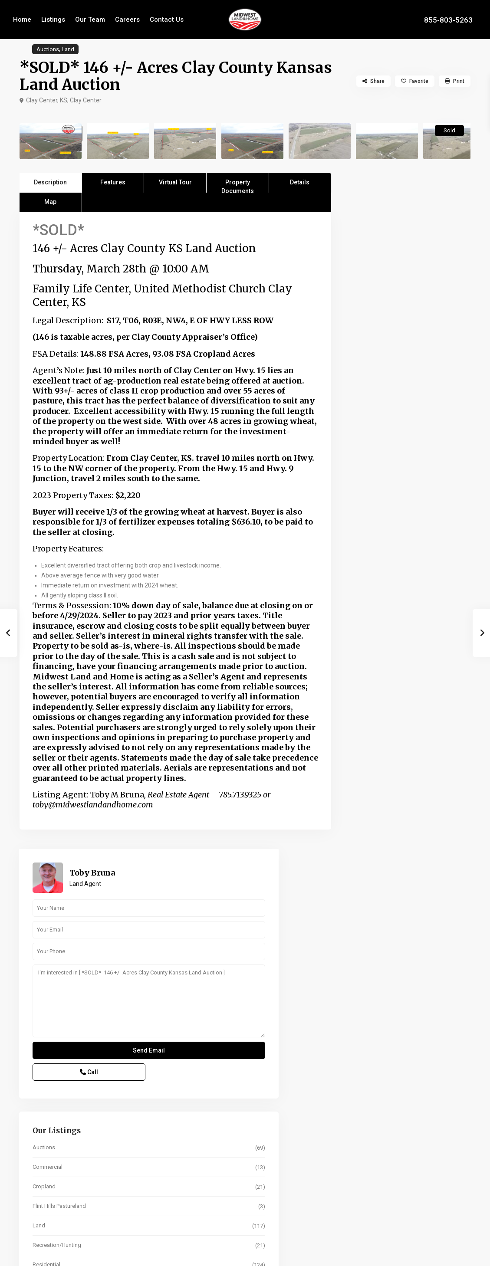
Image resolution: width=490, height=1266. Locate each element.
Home (22, 19)
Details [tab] (299, 182)
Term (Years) (374, 1124)
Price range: (372, 793)
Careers (127, 19)
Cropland (369, 511)
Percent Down (376, 1093)
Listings (53, 19)
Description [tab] (50, 182)
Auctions (47, 49)
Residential (371, 589)
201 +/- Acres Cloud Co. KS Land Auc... (429, 982)
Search (407, 832)
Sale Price (371, 1062)
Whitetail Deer (375, 608)
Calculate (407, 1191)
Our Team (90, 19)
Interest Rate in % (380, 1155)
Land (68, 49)
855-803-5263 (448, 19)
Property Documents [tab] (237, 186)
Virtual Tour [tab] (175, 182)
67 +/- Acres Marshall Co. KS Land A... (425, 910)
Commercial (373, 491)
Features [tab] (112, 182)
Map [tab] (50, 201)
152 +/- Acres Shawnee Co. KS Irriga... (426, 946)
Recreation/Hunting (382, 569)
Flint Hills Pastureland (384, 530)
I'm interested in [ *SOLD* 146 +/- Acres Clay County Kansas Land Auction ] (407, 325)
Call (382, 396)
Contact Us (167, 19)
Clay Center (86, 100)
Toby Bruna (417, 197)
